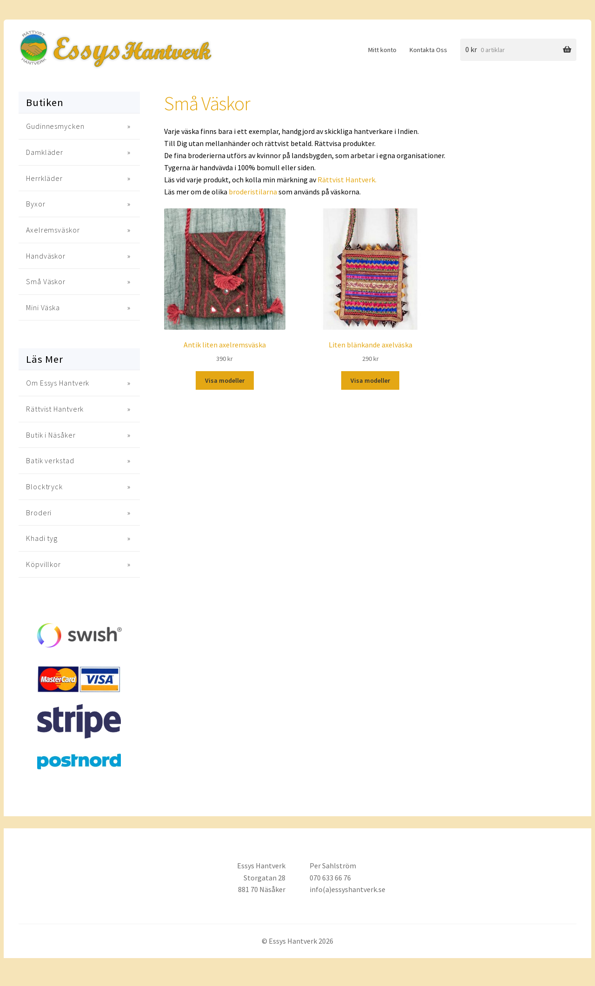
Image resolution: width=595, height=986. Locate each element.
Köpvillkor (43, 564)
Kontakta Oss (428, 50)
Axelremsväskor (53, 229)
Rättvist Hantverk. (347, 179)
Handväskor (46, 255)
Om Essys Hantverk (57, 382)
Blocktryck (44, 486)
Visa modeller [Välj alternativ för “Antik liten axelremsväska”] (225, 380)
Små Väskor (46, 281)
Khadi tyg (42, 538)
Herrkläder (44, 178)
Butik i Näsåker (51, 435)
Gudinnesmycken (55, 126)
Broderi (39, 512)
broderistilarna (253, 191)
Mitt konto (382, 50)
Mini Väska (43, 307)
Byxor (36, 203)
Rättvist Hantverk (55, 408)
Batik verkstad (50, 460)
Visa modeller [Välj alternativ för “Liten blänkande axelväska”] (370, 380)
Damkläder (44, 152)
